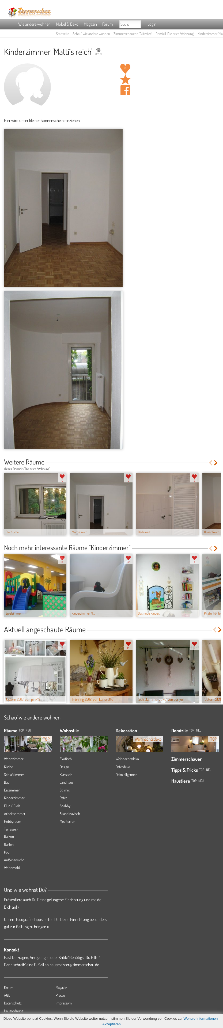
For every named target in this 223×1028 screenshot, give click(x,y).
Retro (63, 797)
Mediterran (67, 821)
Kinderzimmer (14, 797)
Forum (107, 24)
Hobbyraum (12, 821)
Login (152, 24)
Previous (210, 462)
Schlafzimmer (14, 774)
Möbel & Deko (67, 24)
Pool (7, 852)
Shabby (65, 806)
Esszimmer (12, 790)
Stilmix (65, 790)
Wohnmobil (12, 867)
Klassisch (66, 774)
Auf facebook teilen (125, 90)
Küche (8, 766)
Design (64, 766)
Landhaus (66, 782)
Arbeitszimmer (14, 813)
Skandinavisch (70, 813)
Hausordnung (13, 1010)
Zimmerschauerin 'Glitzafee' (133, 33)
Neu (199, 730)
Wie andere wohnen (34, 24)
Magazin (90, 24)
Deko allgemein (126, 774)
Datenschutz (13, 1003)
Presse (60, 995)
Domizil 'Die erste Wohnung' (175, 33)
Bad (7, 782)
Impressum (64, 1003)
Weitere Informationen (201, 1018)
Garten (9, 844)
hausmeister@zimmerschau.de (74, 964)
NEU (28, 730)
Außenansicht (14, 860)
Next (216, 462)
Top (191, 730)
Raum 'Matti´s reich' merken (125, 79)
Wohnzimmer (14, 758)
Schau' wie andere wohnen (91, 33)
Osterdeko (123, 766)
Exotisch (66, 758)
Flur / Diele (12, 806)
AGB (7, 995)
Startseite (62, 33)
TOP (21, 730)
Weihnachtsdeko (127, 758)
